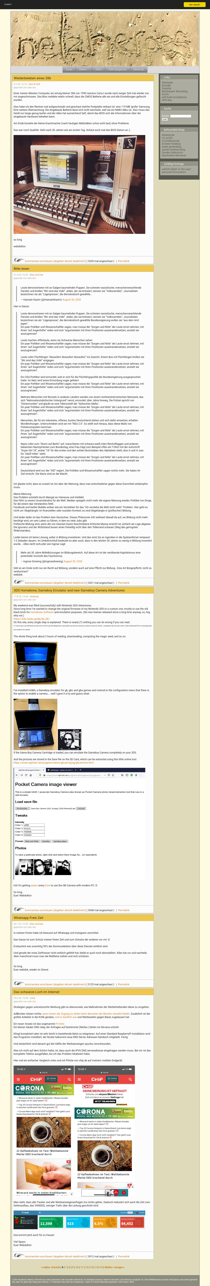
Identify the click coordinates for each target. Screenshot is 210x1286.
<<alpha (46, 1267)
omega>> (119, 1267)
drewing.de (168, 135)
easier (34, 885)
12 (86, 1267)
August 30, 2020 (71, 299)
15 (101, 1267)
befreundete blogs (173, 129)
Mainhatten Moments (174, 155)
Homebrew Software (42, 612)
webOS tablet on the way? (176, 169)
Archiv (165, 94)
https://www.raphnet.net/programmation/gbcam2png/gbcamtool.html (54, 762)
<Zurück (56, 1267)
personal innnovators (174, 172)
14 (96, 1267)
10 (76, 1267)
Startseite (167, 82)
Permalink (123, 261)
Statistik (166, 88)
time (47, 885)
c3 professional (170, 140)
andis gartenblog (171, 146)
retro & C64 (34, 84)
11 (81, 1267)
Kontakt (166, 85)
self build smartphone (174, 97)
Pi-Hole (60, 1023)
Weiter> (109, 1267)
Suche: (167, 108)
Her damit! (194, 4)
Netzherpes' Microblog (175, 91)
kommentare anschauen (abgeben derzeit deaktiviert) (49, 261)
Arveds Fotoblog (171, 143)
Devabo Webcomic (172, 152)
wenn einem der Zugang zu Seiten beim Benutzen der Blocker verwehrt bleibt (85, 1013)
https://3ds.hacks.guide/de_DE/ (32, 618)
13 (91, 1267)
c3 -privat (167, 137)
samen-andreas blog (173, 149)
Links (166, 77)
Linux (32, 998)
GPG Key (167, 100)
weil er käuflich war (66, 1017)
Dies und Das (36, 274)
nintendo (34, 596)
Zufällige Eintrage (173, 163)
